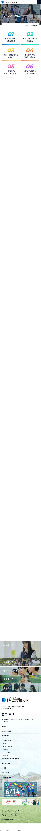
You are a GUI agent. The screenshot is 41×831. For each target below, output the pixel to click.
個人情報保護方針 (6, 719)
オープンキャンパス (7, 772)
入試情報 (4, 768)
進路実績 (5, 755)
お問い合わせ (19, 719)
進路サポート (6, 752)
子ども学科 (6, 743)
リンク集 (31, 719)
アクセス (26, 719)
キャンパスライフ (6, 763)
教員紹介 (5, 749)
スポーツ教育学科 (7, 746)
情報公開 (13, 719)
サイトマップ (5, 721)
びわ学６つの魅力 (6, 731)
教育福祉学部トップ (8, 740)
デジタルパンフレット (8, 777)
